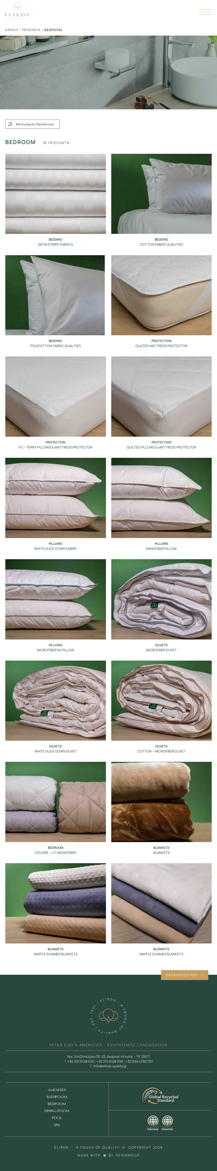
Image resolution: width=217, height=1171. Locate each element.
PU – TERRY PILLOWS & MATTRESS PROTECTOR (55, 447)
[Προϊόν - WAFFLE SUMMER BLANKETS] (55, 903)
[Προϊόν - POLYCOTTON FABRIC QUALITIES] (55, 295)
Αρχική (11, 30)
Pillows (55, 543)
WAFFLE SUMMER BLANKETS (56, 954)
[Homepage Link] (17, 17)
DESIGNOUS (127, 1155)
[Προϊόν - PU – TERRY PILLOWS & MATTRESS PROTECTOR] (55, 396)
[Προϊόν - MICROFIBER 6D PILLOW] (55, 599)
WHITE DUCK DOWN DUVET (55, 751)
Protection (161, 341)
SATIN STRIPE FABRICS (55, 244)
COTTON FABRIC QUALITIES (161, 244)
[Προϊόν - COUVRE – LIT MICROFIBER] (55, 802)
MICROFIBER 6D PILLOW (55, 650)
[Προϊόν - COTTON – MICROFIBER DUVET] (161, 701)
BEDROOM (57, 1104)
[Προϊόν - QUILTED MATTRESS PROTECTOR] (161, 295)
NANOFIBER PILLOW (161, 548)
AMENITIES (57, 1090)
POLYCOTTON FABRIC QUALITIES (55, 346)
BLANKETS (161, 852)
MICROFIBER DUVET (161, 650)
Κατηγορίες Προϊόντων (31, 124)
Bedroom (55, 847)
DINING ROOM (57, 1111)
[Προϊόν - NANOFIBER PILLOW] (161, 498)
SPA (57, 1125)
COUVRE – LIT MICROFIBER (55, 852)
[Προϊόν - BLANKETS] (161, 802)
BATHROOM (57, 1097)
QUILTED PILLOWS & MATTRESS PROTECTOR (161, 447)
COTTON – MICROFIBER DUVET (161, 751)
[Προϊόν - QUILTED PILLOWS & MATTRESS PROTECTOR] (161, 396)
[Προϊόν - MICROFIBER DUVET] (161, 599)
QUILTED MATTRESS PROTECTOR (161, 346)
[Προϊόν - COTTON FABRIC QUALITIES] (161, 194)
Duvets (161, 645)
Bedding (55, 239)
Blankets (161, 847)
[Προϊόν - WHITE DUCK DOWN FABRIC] (55, 498)
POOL (57, 1118)
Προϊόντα (31, 30)
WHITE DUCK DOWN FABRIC (55, 548)
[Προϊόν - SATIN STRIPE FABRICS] (55, 194)
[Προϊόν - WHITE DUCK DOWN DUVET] (55, 701)
